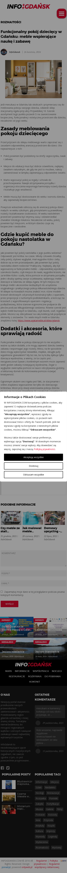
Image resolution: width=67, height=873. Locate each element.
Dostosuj (33, 465)
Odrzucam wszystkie (33, 474)
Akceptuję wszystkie (33, 457)
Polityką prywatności (44, 449)
